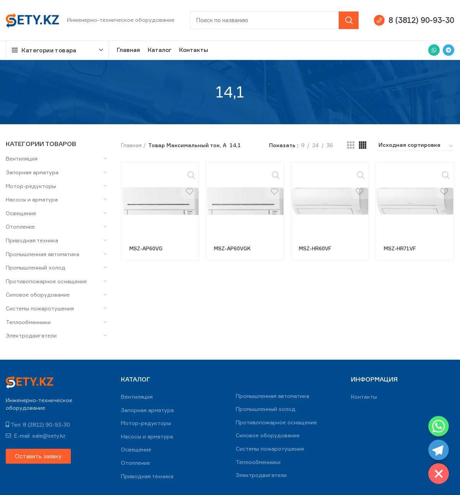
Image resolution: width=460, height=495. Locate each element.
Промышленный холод (35, 267)
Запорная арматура (32, 172)
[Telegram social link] (448, 50)
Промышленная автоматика (42, 254)
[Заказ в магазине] (416, 146)
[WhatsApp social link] (434, 50)
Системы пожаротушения (40, 308)
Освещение (21, 213)
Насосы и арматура (32, 199)
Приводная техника (32, 240)
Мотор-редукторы (31, 186)
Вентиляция (22, 158)
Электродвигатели (31, 335)
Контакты (364, 396)
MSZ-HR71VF (401, 248)
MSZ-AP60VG (147, 248)
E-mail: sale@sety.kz (35, 435)
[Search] (274, 20)
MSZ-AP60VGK (234, 248)
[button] (38, 456)
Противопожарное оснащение (46, 281)
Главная (131, 145)
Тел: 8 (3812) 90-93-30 (38, 424)
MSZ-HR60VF (317, 248)
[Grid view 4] (362, 145)
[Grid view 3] (350, 145)
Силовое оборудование (38, 294)
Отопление (20, 226)
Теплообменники (28, 322)
